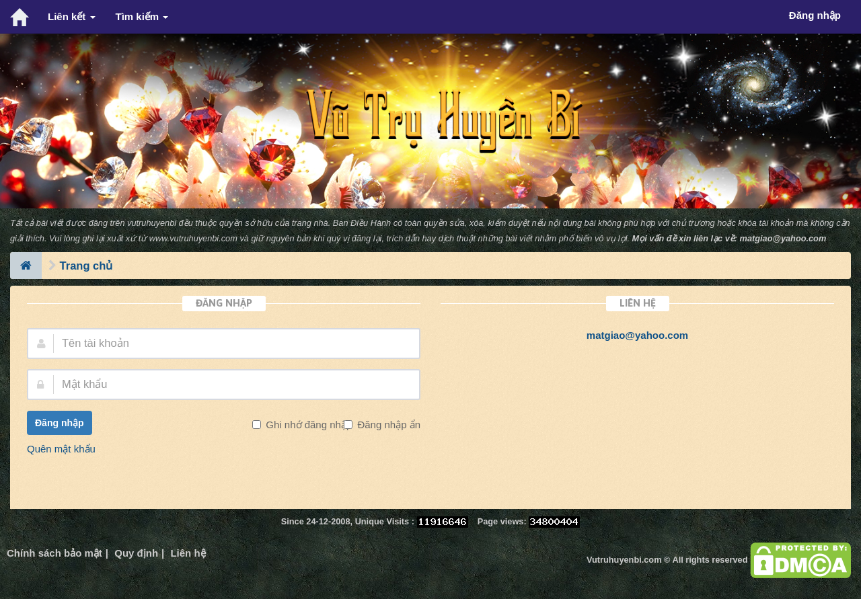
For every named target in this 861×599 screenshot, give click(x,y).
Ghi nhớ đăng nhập (307, 424)
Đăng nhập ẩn (387, 424)
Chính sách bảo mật (54, 553)
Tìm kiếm (142, 16)
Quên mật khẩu (61, 448)
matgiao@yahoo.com (783, 238)
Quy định (136, 553)
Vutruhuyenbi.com (624, 560)
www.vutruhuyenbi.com (193, 238)
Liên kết (72, 16)
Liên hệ (187, 553)
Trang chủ (86, 265)
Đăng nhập (59, 422)
